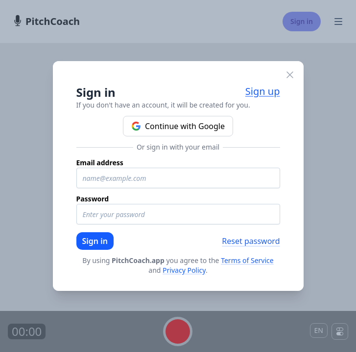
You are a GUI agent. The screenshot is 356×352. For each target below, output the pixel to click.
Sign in (95, 241)
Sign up (262, 91)
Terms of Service (247, 260)
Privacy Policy (184, 270)
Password (92, 198)
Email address (99, 162)
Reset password (251, 241)
